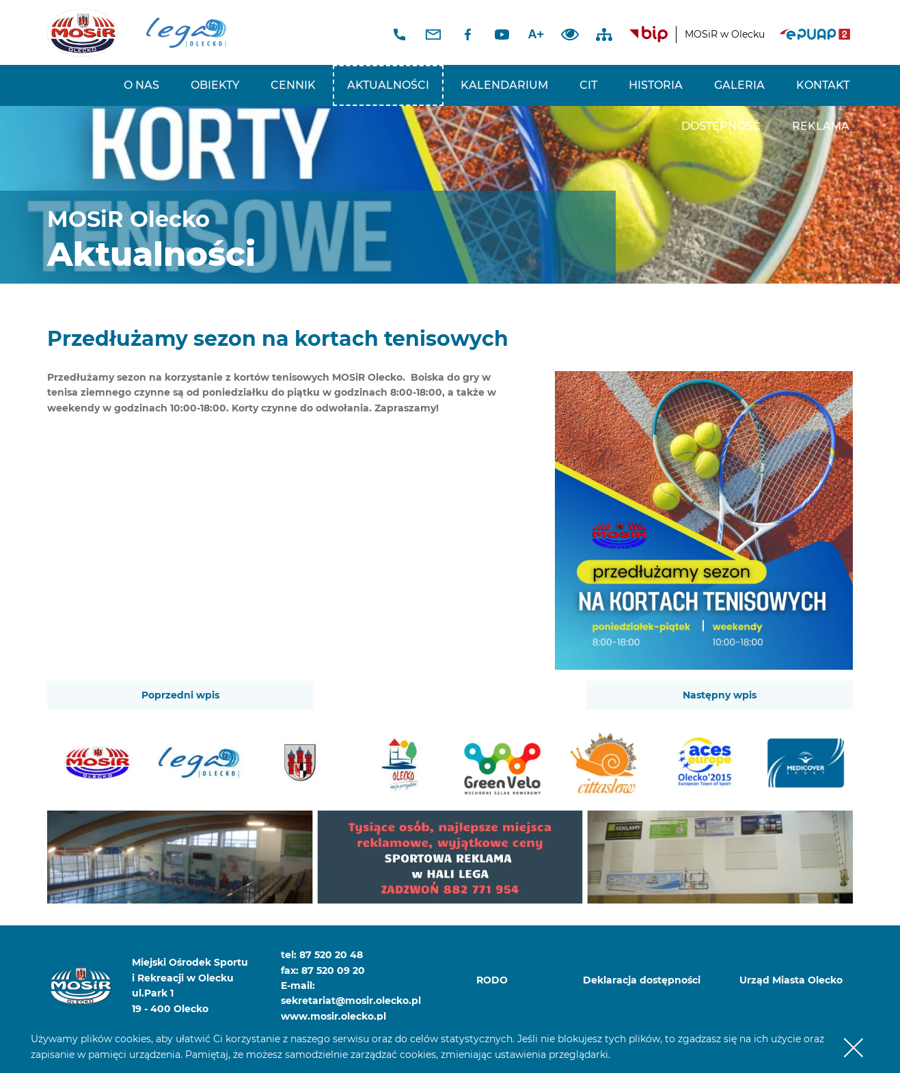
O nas (141, 85)
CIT (588, 85)
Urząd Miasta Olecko (791, 980)
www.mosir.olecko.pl (333, 1016)
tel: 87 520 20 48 (322, 955)
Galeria (739, 85)
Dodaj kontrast (570, 34)
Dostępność (721, 126)
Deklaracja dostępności (641, 980)
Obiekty (215, 85)
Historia (656, 85)
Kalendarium (504, 85)
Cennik (293, 85)
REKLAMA (820, 126)
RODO (492, 980)
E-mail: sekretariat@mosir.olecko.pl (343, 993)
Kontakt (822, 85)
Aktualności (388, 85)
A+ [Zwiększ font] (536, 34)
